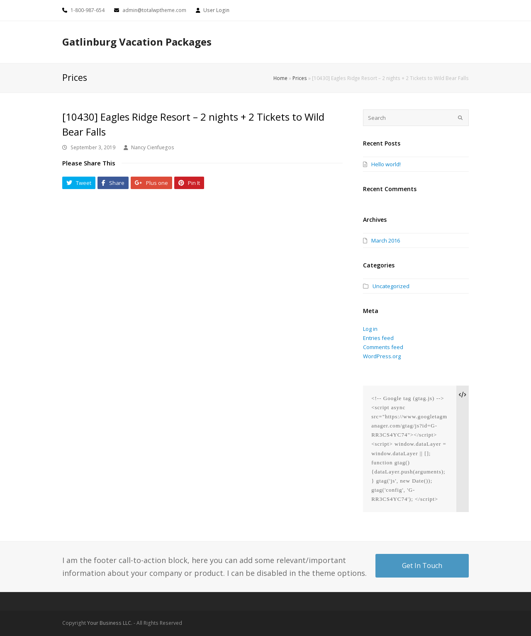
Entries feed (378, 338)
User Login (216, 10)
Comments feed (383, 347)
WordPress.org (382, 356)
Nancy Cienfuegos (152, 147)
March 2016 (385, 240)
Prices (299, 78)
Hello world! (386, 164)
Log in (370, 329)
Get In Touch (422, 565)
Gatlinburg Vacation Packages (137, 42)
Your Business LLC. (109, 622)
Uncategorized (391, 286)
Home (280, 78)
